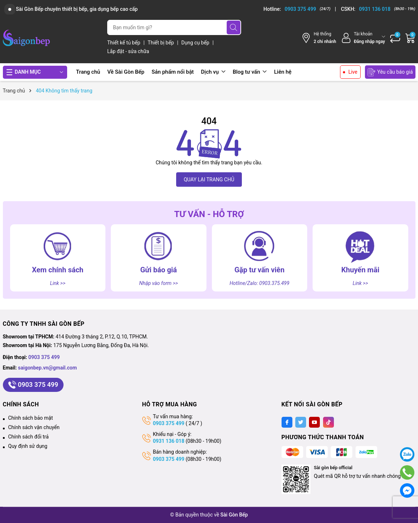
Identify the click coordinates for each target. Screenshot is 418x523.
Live (352, 72)
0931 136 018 (168, 441)
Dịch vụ (213, 72)
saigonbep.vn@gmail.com (47, 368)
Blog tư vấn (250, 72)
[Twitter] (300, 422)
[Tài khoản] (363, 37)
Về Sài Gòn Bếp (125, 72)
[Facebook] (287, 422)
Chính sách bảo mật (30, 418)
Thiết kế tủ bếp (124, 43)
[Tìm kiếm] (233, 27)
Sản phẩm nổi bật (173, 72)
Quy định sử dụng (28, 446)
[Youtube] (314, 422)
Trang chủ (88, 72)
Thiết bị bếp (161, 43)
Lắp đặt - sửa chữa (128, 51)
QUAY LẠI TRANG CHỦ (209, 179)
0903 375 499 (44, 357)
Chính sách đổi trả (28, 437)
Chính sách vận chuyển (34, 427)
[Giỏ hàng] (410, 38)
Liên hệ (282, 72)
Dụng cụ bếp (195, 43)
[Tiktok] (328, 422)
